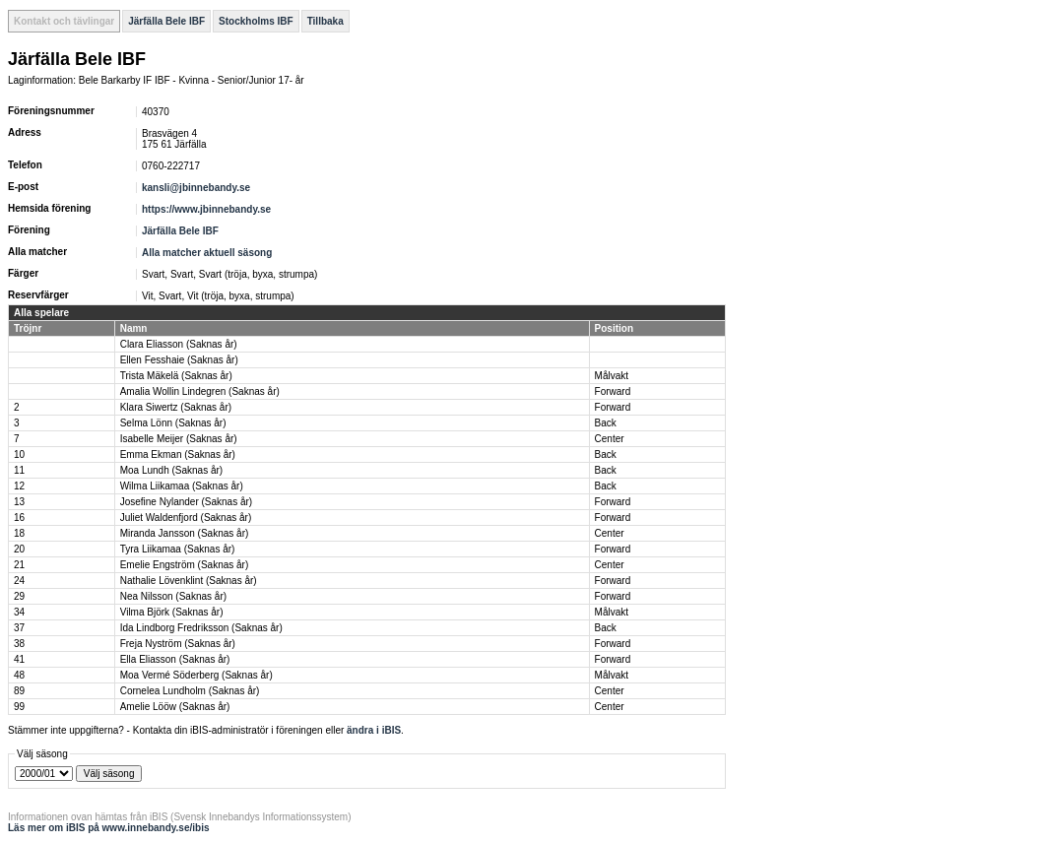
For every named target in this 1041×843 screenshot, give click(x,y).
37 (19, 627)
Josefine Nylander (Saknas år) (186, 501)
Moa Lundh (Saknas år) (172, 470)
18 (19, 533)
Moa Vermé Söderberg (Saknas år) (196, 675)
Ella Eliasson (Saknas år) (175, 659)
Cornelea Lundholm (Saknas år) (190, 690)
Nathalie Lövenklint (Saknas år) (188, 580)
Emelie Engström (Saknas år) (184, 564)
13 (19, 501)
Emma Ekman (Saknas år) (177, 454)
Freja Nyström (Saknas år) (177, 643)
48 (19, 675)
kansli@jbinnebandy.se (196, 187)
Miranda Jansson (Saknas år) (184, 533)
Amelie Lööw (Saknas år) (175, 706)
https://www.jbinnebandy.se (206, 209)
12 (19, 486)
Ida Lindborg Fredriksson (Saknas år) (201, 627)
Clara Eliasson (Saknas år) (178, 344)
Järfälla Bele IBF (166, 21)
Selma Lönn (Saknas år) (173, 423)
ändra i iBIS (374, 730)
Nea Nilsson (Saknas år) (173, 596)
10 (19, 454)
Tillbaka (325, 21)
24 (19, 580)
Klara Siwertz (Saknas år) (175, 407)
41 (19, 659)
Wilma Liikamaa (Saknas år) (181, 486)
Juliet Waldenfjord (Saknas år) (186, 517)
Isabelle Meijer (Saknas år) (178, 438)
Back (606, 423)
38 (19, 643)
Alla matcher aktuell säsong (207, 252)
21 (19, 564)
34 (19, 612)
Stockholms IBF (256, 21)
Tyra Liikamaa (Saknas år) (177, 549)
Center (609, 438)
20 (19, 549)
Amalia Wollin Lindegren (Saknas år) (200, 391)
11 (19, 470)
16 (19, 517)
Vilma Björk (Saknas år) (172, 612)
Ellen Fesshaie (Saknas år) (179, 360)
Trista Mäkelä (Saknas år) (176, 375)
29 (19, 596)
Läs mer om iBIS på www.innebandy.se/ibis (109, 827)
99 (19, 706)
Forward (613, 391)
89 (19, 690)
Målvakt (611, 375)
